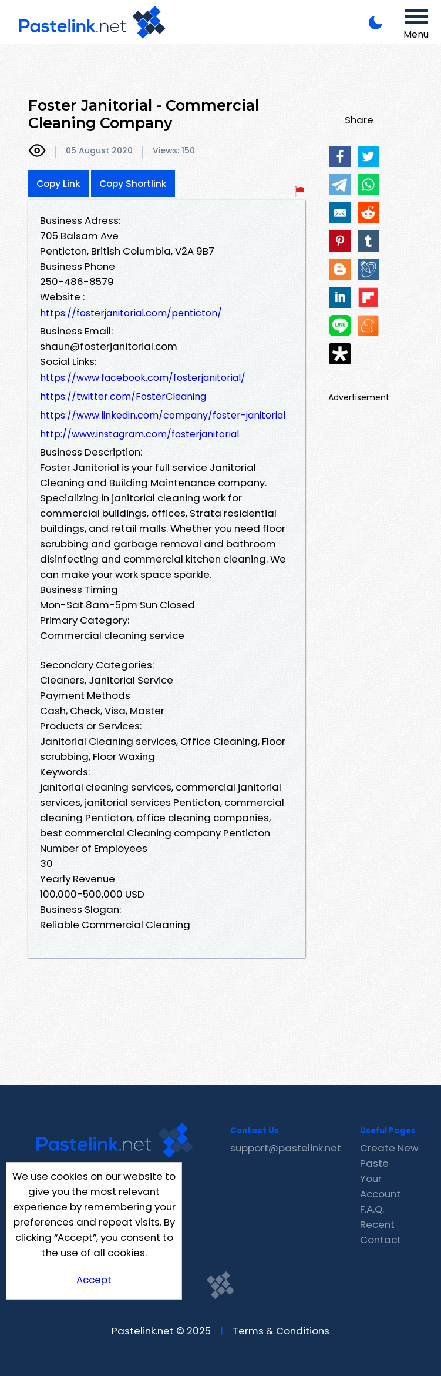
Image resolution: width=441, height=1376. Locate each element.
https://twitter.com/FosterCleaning (123, 396)
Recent (377, 1224)
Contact (380, 1240)
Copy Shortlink (133, 184)
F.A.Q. (372, 1209)
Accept (94, 1280)
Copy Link (58, 184)
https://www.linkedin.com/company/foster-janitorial (162, 415)
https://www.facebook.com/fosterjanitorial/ (142, 377)
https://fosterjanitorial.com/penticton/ (131, 313)
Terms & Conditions (281, 1331)
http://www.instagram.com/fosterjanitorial (139, 434)
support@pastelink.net (285, 1148)
